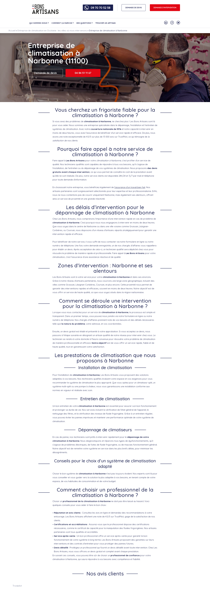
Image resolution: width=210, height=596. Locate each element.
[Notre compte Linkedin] (166, 22)
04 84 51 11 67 (83, 73)
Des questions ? (84, 23)
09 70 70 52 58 (100, 7)
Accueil (11, 30)
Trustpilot (17, 585)
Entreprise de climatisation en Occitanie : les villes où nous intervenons (52, 30)
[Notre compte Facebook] (172, 22)
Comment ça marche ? (63, 23)
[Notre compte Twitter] (178, 22)
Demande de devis (45, 73)
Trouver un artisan (105, 23)
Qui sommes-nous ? (39, 23)
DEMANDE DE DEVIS (133, 8)
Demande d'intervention (165, 8)
